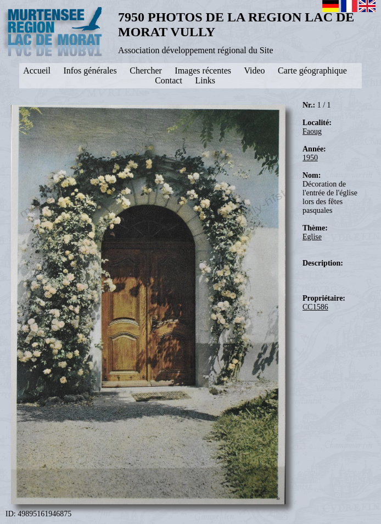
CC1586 (315, 307)
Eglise (312, 237)
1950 (310, 158)
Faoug (312, 131)
